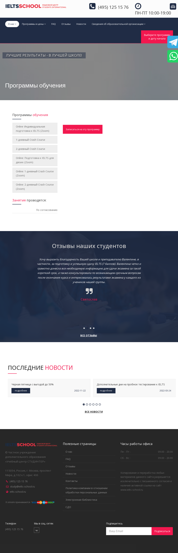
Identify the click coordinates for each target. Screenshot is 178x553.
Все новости (94, 411)
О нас (12, 24)
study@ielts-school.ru (22, 486)
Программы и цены (34, 24)
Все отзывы (88, 335)
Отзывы (66, 24)
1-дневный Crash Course (30, 139)
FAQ (53, 24)
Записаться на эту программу (83, 129)
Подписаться (162, 531)
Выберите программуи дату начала (157, 36)
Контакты (71, 481)
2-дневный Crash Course (30, 149)
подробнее (21, 390)
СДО (68, 507)
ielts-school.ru (18, 491)
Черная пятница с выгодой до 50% (33, 384)
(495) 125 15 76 (19, 481)
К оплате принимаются (29, 502)
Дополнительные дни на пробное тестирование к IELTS (131, 384)
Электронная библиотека (81, 499)
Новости (81, 24)
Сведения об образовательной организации (118, 24)
